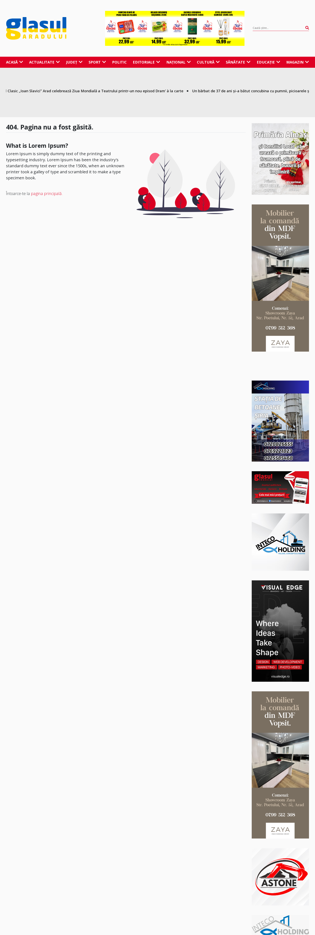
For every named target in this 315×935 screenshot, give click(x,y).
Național (178, 62)
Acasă (14, 62)
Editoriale (146, 62)
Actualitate (44, 62)
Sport (97, 62)
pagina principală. (47, 193)
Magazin (297, 62)
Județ (74, 62)
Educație (268, 62)
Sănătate (238, 62)
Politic (119, 62)
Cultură (208, 62)
